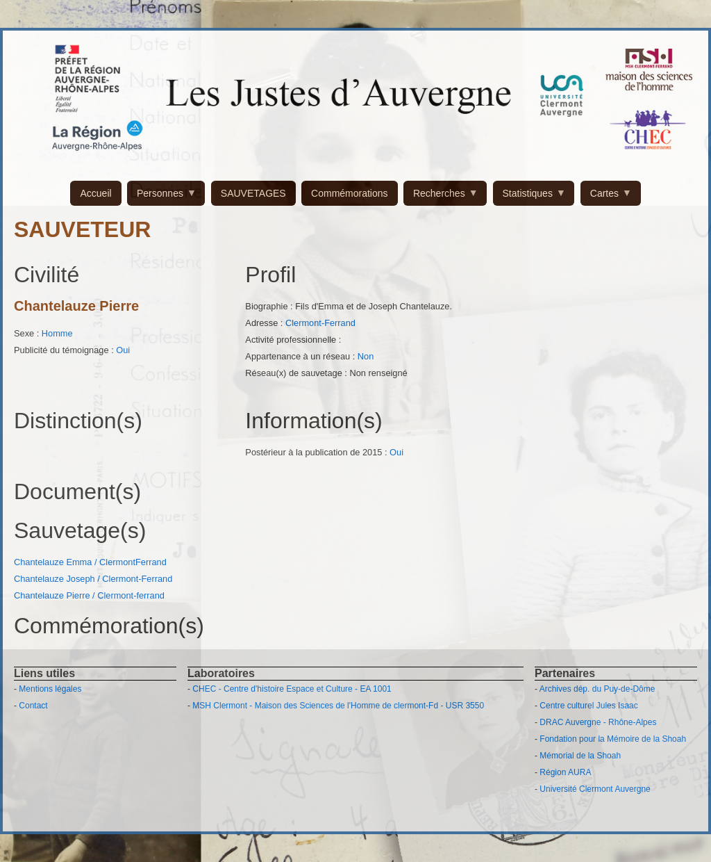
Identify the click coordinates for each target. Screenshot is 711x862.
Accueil (95, 193)
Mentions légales (50, 689)
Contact (33, 705)
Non (366, 356)
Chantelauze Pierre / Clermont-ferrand (89, 595)
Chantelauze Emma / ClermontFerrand (90, 562)
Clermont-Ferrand (320, 323)
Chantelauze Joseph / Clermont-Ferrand (93, 579)
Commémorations (349, 193)
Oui (123, 350)
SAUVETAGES (253, 193)
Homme (57, 333)
